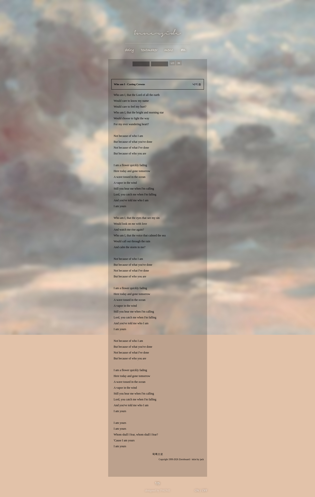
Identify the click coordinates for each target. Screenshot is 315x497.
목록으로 (157, 454)
